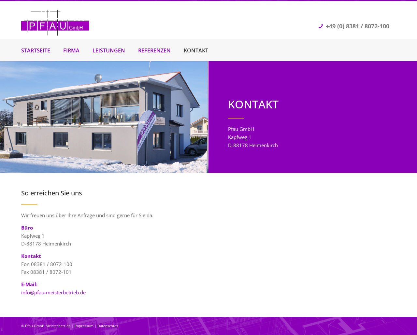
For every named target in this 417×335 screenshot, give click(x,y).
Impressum (84, 325)
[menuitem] (42, 50)
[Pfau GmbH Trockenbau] (55, 24)
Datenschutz (107, 325)
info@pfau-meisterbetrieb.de (53, 293)
